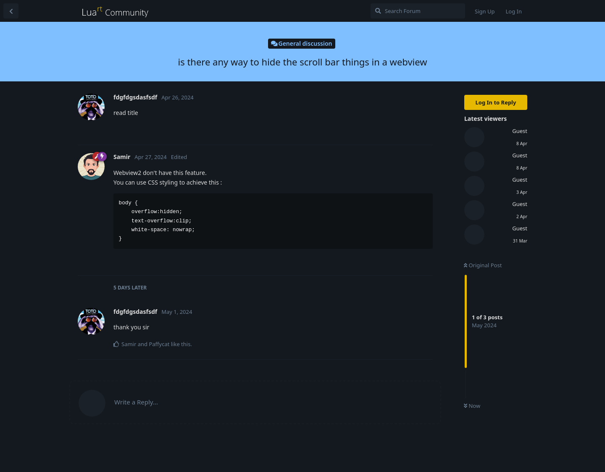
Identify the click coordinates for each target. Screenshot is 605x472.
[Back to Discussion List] (10, 10)
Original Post (483, 265)
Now (472, 405)
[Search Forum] (418, 10)
